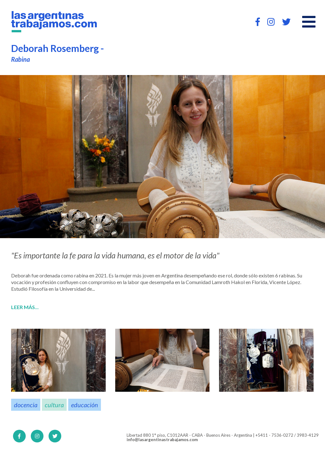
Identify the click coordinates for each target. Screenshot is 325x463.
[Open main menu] (308, 21)
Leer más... (25, 307)
